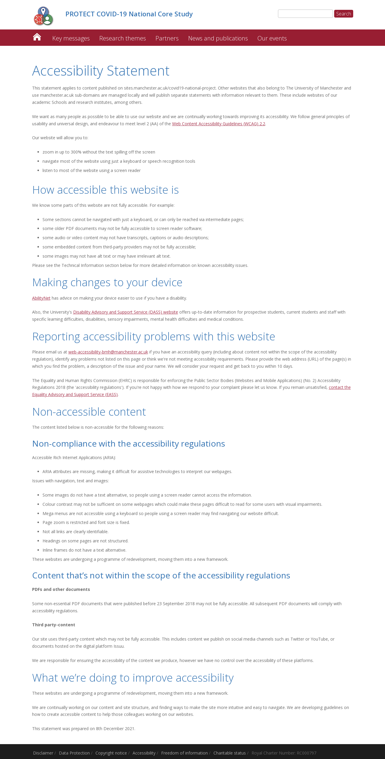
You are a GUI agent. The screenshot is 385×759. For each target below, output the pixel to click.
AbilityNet (41, 298)
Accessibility (144, 753)
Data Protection (74, 753)
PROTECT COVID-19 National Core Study (37, 35)
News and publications (218, 38)
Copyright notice (111, 753)
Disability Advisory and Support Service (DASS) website (125, 312)
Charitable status (229, 753)
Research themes (122, 38)
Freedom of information (184, 753)
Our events (272, 38)
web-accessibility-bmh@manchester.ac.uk (108, 352)
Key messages (71, 38)
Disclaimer (43, 753)
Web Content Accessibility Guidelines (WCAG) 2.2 (218, 123)
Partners (167, 38)
